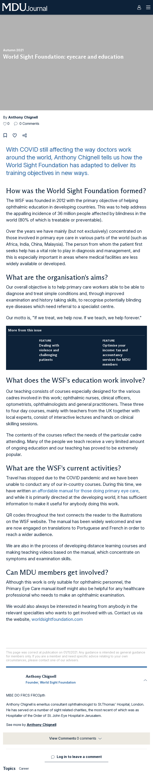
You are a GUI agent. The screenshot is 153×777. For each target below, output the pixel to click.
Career (24, 768)
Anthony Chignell (23, 117)
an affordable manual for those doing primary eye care (85, 490)
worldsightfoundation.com (57, 619)
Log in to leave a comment (79, 757)
